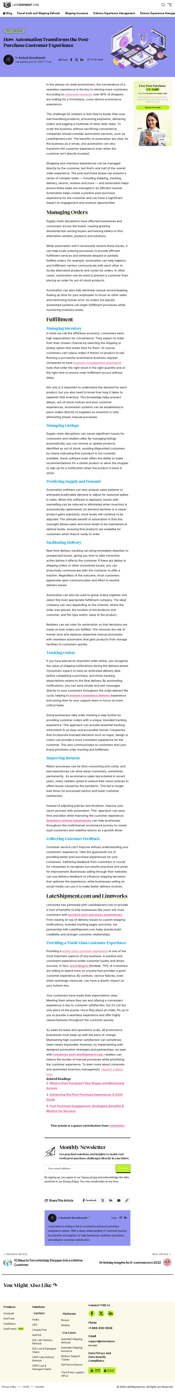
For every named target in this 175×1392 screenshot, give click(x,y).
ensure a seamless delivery (90, 695)
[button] (163, 5)
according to (79, 965)
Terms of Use (89, 1177)
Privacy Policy (71, 1181)
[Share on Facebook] (71, 59)
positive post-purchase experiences (95, 914)
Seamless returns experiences (68, 820)
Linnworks (116, 1125)
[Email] (118, 1200)
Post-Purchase (14, 31)
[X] (101, 1313)
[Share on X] (76, 59)
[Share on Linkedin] (81, 59)
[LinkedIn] (125, 1218)
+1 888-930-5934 (100, 1328)
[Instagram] (120, 1218)
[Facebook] (91, 1313)
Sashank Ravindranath (32, 57)
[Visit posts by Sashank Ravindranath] (52, 1218)
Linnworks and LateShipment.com (78, 1054)
